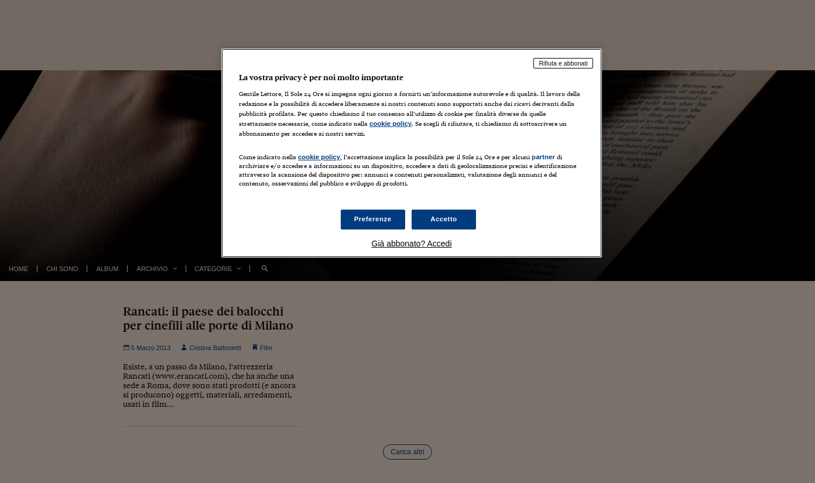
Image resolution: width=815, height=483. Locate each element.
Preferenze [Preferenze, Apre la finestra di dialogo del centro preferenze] (373, 218)
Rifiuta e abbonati (563, 63)
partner (543, 156)
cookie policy (390, 123)
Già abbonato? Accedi (412, 243)
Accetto (443, 218)
